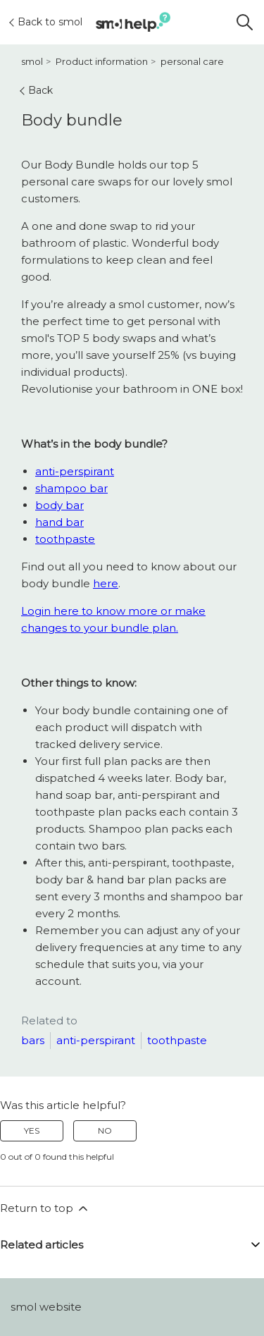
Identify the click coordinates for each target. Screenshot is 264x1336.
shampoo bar (71, 488)
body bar (59, 505)
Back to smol (46, 22)
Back (37, 90)
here (105, 583)
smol (32, 61)
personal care (192, 61)
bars (32, 1040)
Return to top (45, 1208)
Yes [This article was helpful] (31, 1130)
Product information (102, 61)
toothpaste (65, 539)
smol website (46, 1306)
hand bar (59, 522)
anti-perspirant (74, 471)
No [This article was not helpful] (105, 1130)
